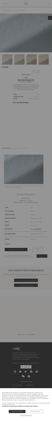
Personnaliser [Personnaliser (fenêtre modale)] (26, 415)
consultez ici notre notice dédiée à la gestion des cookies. (20, 406)
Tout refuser (35, 411)
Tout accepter (17, 411)
